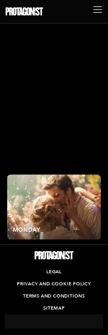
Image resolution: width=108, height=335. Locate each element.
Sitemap (54, 308)
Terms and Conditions (54, 296)
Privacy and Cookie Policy (54, 284)
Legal (54, 272)
